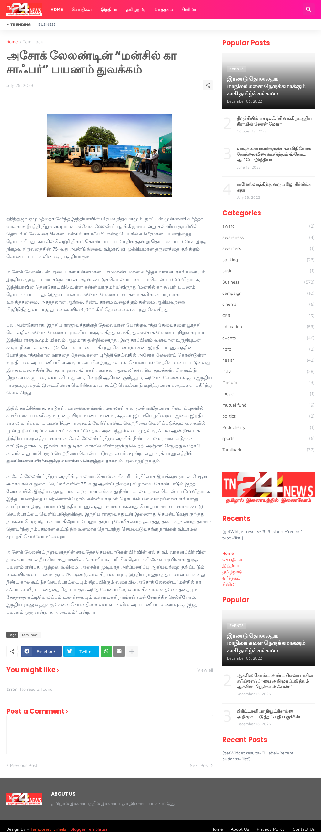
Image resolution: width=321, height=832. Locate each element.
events (268, 338)
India (268, 371)
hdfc (268, 349)
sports (268, 438)
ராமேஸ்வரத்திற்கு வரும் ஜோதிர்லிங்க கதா (274, 187)
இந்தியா (109, 9)
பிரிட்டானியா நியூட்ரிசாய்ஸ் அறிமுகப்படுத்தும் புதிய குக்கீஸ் (268, 714)
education (268, 326)
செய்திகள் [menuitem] (232, 559)
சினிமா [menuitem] (229, 583)
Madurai (268, 382)
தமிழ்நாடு (136, 9)
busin (268, 270)
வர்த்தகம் (164, 9)
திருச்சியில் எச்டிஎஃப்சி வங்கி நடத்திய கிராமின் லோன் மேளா (274, 121)
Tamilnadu (33, 42)
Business (47, 24)
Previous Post (23, 765)
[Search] (309, 9)
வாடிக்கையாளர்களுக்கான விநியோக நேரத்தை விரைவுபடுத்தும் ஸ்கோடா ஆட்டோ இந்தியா (274, 154)
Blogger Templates (88, 829)
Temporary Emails (48, 829)
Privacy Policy (271, 829)
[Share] (208, 85)
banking (268, 260)
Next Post (199, 765)
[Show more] (132, 651)
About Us (240, 829)
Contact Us (304, 829)
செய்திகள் (82, 9)
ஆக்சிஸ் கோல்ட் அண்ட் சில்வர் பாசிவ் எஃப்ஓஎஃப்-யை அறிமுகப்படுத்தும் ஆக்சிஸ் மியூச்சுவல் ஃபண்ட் (275, 681)
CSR (268, 315)
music (268, 394)
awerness (268, 248)
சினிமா (189, 9)
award (268, 226)
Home (56, 9)
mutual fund (268, 405)
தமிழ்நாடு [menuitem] (232, 571)
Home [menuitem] (228, 553)
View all (205, 670)
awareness (268, 237)
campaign (268, 293)
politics (268, 416)
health (268, 360)
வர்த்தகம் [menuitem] (231, 578)
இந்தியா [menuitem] (230, 565)
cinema (268, 304)
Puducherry (268, 427)
